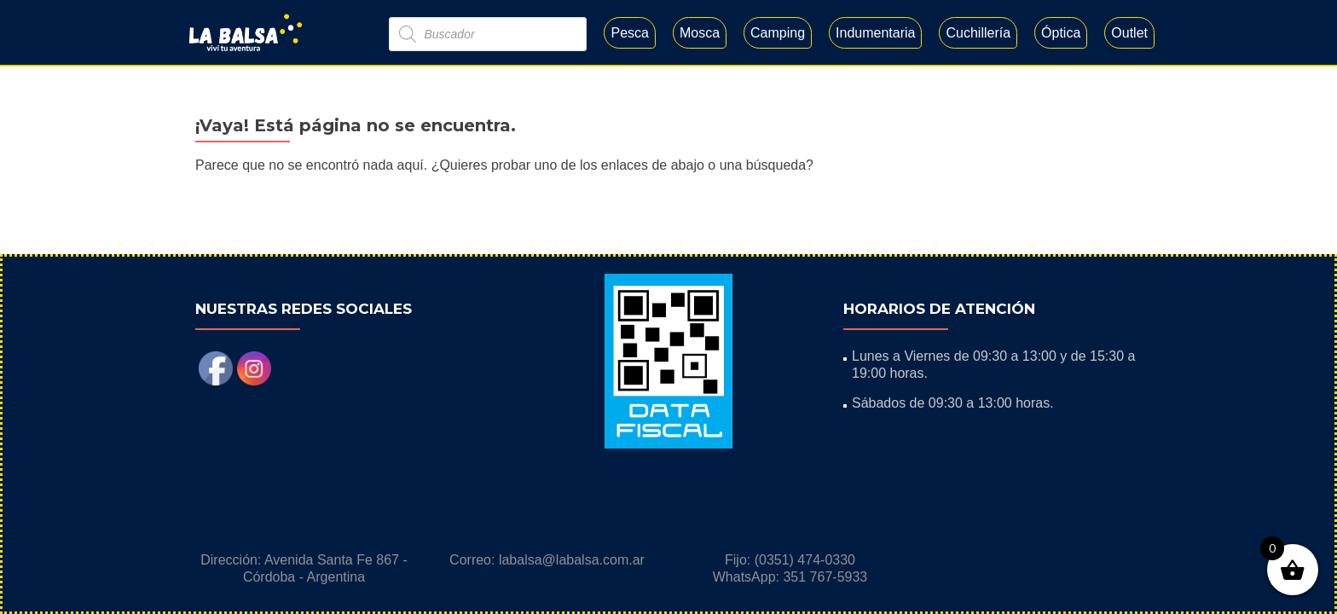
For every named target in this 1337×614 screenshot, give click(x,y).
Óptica (1060, 33)
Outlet (1129, 33)
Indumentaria (875, 33)
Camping (777, 33)
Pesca (629, 33)
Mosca (700, 33)
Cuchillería (978, 33)
